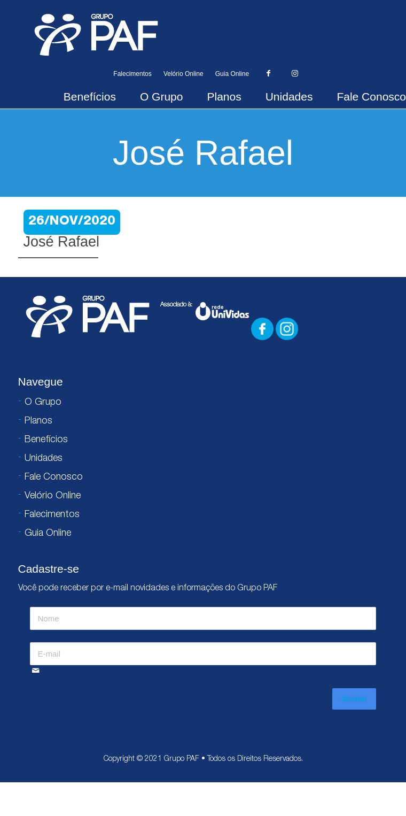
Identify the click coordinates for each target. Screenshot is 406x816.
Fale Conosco (371, 96)
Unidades (289, 96)
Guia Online (232, 74)
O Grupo (161, 96)
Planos (224, 96)
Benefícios (90, 96)
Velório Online (183, 74)
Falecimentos (132, 74)
